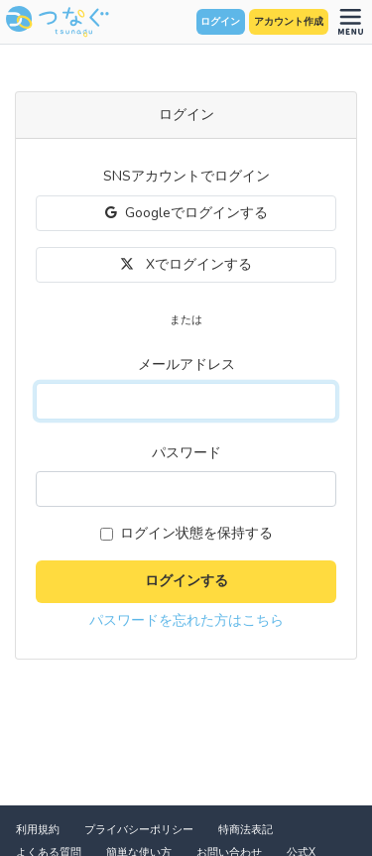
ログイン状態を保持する (196, 533)
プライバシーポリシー (138, 829)
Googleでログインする (186, 212)
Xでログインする (186, 264)
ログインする (186, 580)
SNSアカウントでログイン (186, 176)
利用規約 (38, 829)
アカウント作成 (288, 22)
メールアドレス (186, 364)
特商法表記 (245, 829)
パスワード (186, 452)
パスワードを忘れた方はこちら (186, 620)
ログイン (220, 22)
